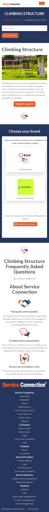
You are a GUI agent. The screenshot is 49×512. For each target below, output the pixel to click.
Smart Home (24, 417)
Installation (24, 400)
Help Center (24, 432)
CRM (24, 493)
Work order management (24, 496)
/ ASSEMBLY (15, 20)
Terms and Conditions (25, 439)
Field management (24, 504)
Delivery (24, 421)
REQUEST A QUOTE (24, 104)
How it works (25, 428)
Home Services (24, 414)
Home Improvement (24, 410)
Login (24, 435)
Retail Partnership (24, 482)
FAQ (24, 442)
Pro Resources (24, 468)
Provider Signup (24, 460)
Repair (25, 403)
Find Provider (10, 35)
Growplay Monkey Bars (25, 198)
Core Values (24, 453)
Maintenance (24, 407)
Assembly (24, 396)
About (24, 450)
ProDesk (25, 489)
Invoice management (24, 500)
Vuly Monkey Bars (25, 169)
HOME (6, 20)
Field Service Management (24, 479)
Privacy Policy (33, 509)
